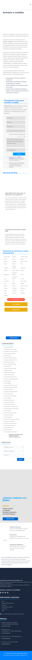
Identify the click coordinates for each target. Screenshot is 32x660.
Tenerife (22, 290)
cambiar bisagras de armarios (10, 376)
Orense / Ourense (24, 285)
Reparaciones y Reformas (8, 603)
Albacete (14, 256)
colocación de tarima (8, 389)
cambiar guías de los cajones (10, 349)
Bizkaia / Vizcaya (23, 261)
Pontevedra (14, 288)
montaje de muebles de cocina (10, 359)
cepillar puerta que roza (9, 400)
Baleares (5, 261)
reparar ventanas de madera (10, 364)
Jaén (5, 278)
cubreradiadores (7, 410)
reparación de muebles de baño (10, 391)
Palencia (5, 288)
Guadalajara (6, 274)
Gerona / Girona (15, 270)
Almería (5, 259)
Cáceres (14, 263)
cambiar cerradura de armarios (10, 387)
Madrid (13, 283)
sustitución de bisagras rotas (10, 423)
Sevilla (5, 290)
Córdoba (5, 270)
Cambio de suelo (7, 355)
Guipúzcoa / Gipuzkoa (14, 273)
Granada (22, 270)
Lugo (5, 283)
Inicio (3, 601)
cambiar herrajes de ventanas (10, 357)
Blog (3, 610)
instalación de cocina (8, 427)
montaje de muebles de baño (10, 368)
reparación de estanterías (9, 421)
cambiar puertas (7, 366)
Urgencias (4, 605)
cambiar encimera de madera (10, 395)
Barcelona (14, 261)
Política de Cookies (24, 655)
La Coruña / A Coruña (15, 277)
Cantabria (6, 268)
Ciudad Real (22, 268)
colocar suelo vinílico (8, 393)
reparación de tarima (8, 414)
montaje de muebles (8, 347)
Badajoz (22, 259)
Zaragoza (6, 295)
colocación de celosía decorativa (11, 406)
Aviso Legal (6, 655)
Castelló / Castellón (14, 267)
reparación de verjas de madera (10, 351)
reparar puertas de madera (9, 353)
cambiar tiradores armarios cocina (11, 408)
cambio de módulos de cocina (10, 385)
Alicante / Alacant (24, 256)
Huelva (21, 274)
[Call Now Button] (28, 657)
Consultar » (16, 309)
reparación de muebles (9, 402)
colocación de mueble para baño (11, 379)
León (13, 281)
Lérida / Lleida (23, 281)
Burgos (5, 263)
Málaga (22, 283)
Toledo (5, 293)
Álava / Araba (6, 256)
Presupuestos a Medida (7, 607)
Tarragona (14, 290)
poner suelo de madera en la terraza (11, 419)
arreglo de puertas (8, 429)
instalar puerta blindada (9, 362)
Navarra (13, 285)
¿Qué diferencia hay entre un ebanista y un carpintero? (15, 193)
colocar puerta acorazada (9, 404)
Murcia (5, 285)
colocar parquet (7, 398)
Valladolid (22, 293)
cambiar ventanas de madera (10, 412)
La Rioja (22, 278)
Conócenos (4, 608)
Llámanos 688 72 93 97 (16, 299)
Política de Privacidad (14, 655)
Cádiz (21, 263)
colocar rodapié (7, 383)
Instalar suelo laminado (9, 374)
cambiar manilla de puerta (9, 425)
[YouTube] (5, 592)
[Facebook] (0, 592)
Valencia (14, 293)
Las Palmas (6, 281)
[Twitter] (3, 592)
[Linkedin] (7, 592)
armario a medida (8, 417)
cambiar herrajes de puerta (10, 372)
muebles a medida (8, 370)
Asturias (14, 259)
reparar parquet (7, 381)
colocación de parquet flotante (10, 431)
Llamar (16, 304)
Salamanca (22, 288)
